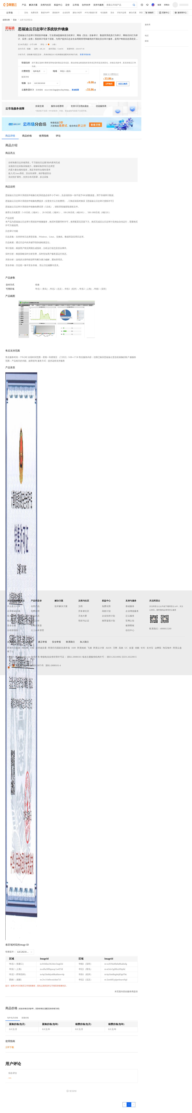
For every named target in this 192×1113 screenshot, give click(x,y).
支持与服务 (98, 5)
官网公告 (130, 621)
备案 (159, 5)
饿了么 (10, 651)
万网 (115, 648)
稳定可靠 (11, 621)
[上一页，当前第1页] (125, 1104)
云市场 (76, 5)
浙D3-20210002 (114, 657)
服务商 (147, 25)
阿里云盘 (177, 648)
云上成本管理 (37, 630)
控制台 (167, 5)
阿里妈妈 (81, 648)
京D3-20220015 (129, 657)
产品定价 (35, 621)
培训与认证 (83, 621)
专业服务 (104, 13)
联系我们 (70, 642)
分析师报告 (12, 630)
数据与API (45, 13)
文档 (80, 606)
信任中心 (130, 630)
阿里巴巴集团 (13, 648)
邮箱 (146, 41)
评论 (58, 135)
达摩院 (158, 648)
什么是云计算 (13, 606)
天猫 (32, 648)
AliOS (108, 648)
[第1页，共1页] (129, 1104)
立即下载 (9, 1047)
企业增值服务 (132, 611)
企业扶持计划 (108, 616)
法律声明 (11, 642)
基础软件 (56, 13)
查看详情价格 (85, 54)
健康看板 (130, 625)
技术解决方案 (61, 606)
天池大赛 (82, 616)
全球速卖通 (41, 648)
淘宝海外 (167, 648)
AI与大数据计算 (91, 13)
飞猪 (89, 648)
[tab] (12, 1018)
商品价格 (27, 135)
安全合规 (11, 625)
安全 (112, 13)
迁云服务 (130, 616)
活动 (26, 13)
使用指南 (44, 135)
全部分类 (6, 20)
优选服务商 (101, 106)
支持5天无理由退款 (80, 106)
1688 (73, 648)
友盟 (131, 648)
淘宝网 (25, 648)
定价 (67, 5)
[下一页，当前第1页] (133, 1104)
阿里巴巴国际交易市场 (59, 648)
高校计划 (106, 611)
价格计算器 (36, 625)
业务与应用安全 (26, 20)
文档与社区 (45, 5)
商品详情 (10, 135)
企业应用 (66, 13)
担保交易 (39, 106)
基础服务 (130, 606)
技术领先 (11, 616)
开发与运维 (121, 13)
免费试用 (34, 13)
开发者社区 (83, 611)
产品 (24, 5)
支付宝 (150, 648)
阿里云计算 (98, 648)
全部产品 (35, 606)
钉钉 (143, 648)
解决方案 (33, 5)
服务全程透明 (57, 106)
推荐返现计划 (108, 621)
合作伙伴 (86, 5)
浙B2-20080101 (74, 657)
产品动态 (35, 616)
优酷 (137, 648)
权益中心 (58, 5)
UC (126, 648)
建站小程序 (77, 13)
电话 (146, 36)
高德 (121, 648)
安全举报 (56, 642)
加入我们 (84, 642)
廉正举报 (42, 642)
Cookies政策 (27, 642)
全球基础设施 (13, 611)
